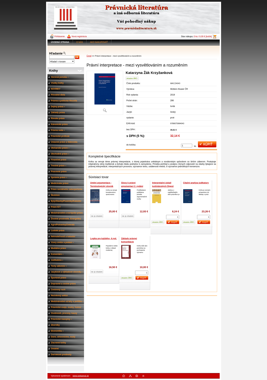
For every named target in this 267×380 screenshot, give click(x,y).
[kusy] (186, 145)
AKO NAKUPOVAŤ (99, 42)
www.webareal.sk (81, 376)
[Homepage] (60, 42)
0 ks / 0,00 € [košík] (203, 36)
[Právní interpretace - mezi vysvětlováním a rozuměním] (105, 93)
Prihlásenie (59, 36)
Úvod (89, 56)
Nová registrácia (79, 36)
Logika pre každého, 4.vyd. (103, 238)
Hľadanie (56, 53)
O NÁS (79, 42)
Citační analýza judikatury (196, 183)
